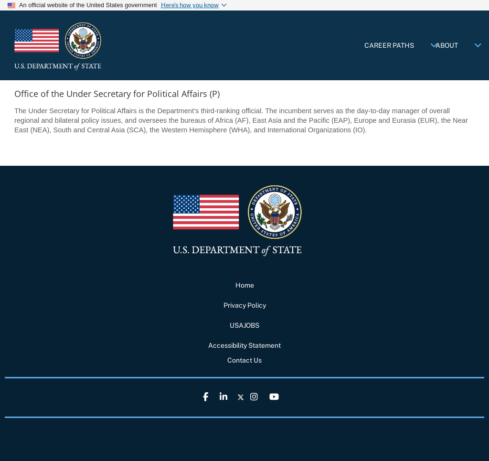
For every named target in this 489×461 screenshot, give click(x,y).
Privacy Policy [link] (244, 305)
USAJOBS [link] (244, 325)
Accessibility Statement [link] (244, 345)
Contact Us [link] (244, 360)
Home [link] (244, 285)
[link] (86, 46)
